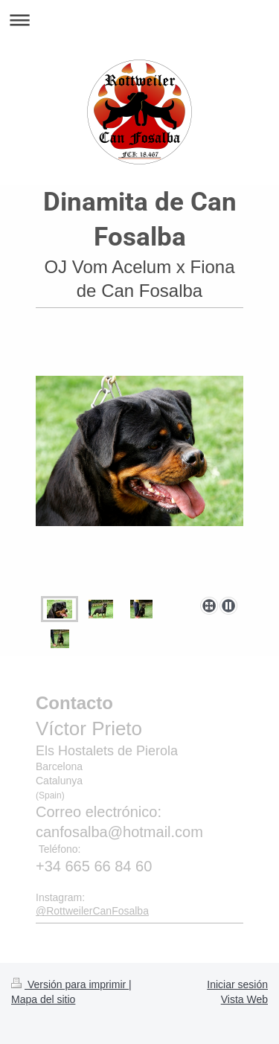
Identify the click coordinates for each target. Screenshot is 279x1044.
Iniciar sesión (237, 984)
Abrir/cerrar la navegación (139, 20)
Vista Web (244, 999)
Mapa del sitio (43, 999)
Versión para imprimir (70, 984)
